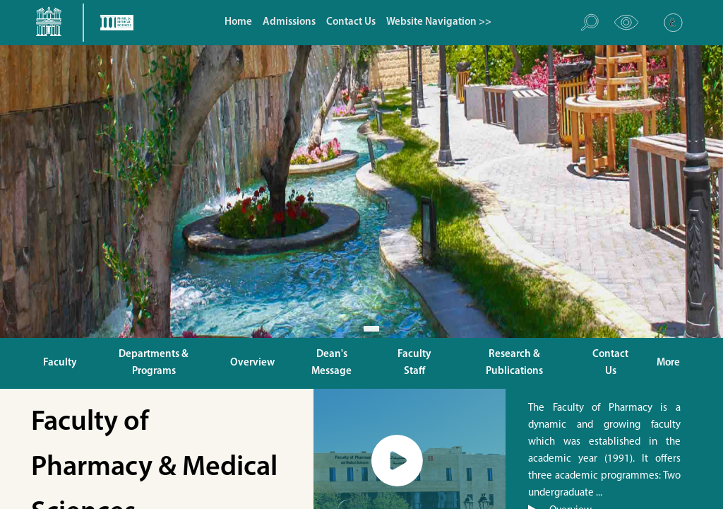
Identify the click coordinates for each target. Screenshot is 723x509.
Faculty (60, 363)
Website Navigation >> (438, 22)
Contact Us (351, 22)
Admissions (289, 22)
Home (238, 22)
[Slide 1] (352, 329)
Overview (252, 363)
